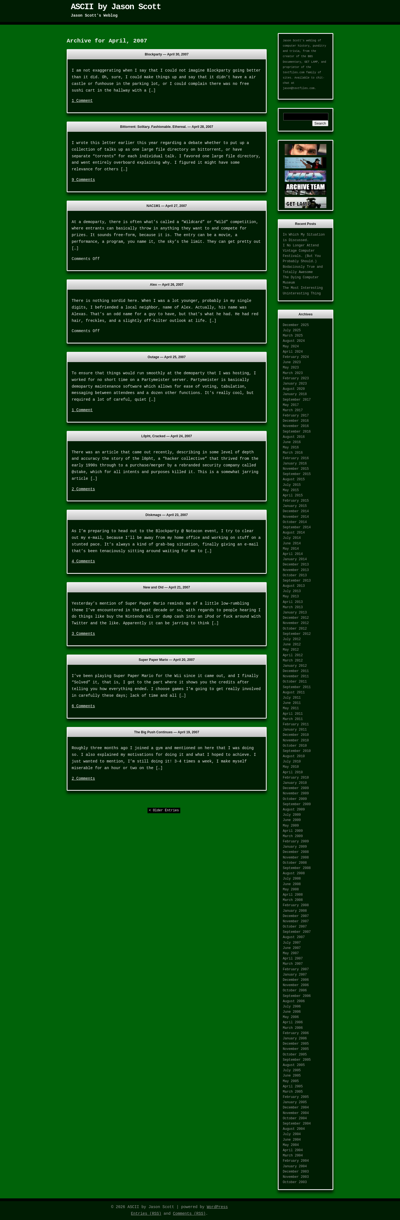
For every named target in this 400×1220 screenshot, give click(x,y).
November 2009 (296, 793)
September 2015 (297, 474)
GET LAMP (311, 62)
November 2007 (296, 921)
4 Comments (83, 561)
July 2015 (292, 485)
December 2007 (296, 916)
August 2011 (294, 692)
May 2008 (291, 889)
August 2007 (294, 937)
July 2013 (292, 591)
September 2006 (297, 996)
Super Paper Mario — (167, 660)
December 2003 (296, 1172)
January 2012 (295, 666)
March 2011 (293, 719)
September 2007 (297, 932)
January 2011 (295, 730)
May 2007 (291, 953)
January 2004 (295, 1166)
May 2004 (291, 1145)
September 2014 (297, 527)
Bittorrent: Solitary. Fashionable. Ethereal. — (166, 127)
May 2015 (291, 490)
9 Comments (83, 180)
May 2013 (291, 596)
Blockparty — (167, 54)
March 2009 (293, 836)
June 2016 (292, 442)
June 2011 (292, 703)
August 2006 (294, 1001)
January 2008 (295, 911)
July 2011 (292, 698)
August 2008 (294, 873)
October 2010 (295, 746)
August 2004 (294, 1129)
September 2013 (297, 581)
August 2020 (294, 389)
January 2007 (295, 975)
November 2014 (296, 517)
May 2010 (291, 767)
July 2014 (292, 538)
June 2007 (292, 948)
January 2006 (295, 1038)
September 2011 (297, 687)
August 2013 (294, 586)
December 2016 (296, 421)
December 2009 (296, 788)
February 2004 (296, 1161)
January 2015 (295, 506)
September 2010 (297, 751)
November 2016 (296, 426)
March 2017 (293, 410)
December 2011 (296, 671)
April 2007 (293, 959)
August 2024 (294, 341)
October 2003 (295, 1182)
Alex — (167, 285)
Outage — (167, 357)
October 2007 (295, 927)
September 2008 (297, 868)
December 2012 (296, 618)
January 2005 (295, 1102)
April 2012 (293, 655)
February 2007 (296, 969)
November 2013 (296, 570)
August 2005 (294, 1065)
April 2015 (293, 495)
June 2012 (292, 644)
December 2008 (296, 852)
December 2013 (296, 565)
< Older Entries (164, 810)
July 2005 (292, 1070)
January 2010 (295, 783)
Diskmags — (167, 515)
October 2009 (295, 799)
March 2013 (293, 607)
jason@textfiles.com (298, 88)
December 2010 (296, 735)
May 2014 (291, 549)
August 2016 (294, 437)
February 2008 (296, 905)
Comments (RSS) (189, 1213)
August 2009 (294, 810)
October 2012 (295, 629)
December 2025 (296, 325)
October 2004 (295, 1118)
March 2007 (293, 964)
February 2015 (296, 501)
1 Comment (82, 100)
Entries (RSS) (146, 1213)
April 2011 (293, 714)
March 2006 (293, 1028)
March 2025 (293, 336)
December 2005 (296, 1044)
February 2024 (296, 357)
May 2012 (291, 650)
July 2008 (292, 879)
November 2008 (296, 858)
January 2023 (295, 384)
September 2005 (297, 1060)
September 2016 (297, 432)
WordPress (217, 1207)
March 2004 (293, 1156)
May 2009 (291, 826)
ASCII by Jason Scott (116, 7)
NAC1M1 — (167, 206)
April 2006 (293, 1022)
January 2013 (295, 613)
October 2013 (295, 575)
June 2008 (292, 884)
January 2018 (295, 394)
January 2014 (295, 559)
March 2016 (293, 453)
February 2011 (296, 724)
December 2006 (296, 980)
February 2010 (296, 778)
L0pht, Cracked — (166, 436)
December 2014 (296, 511)
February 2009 (296, 841)
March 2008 (293, 900)
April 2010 (293, 772)
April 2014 (293, 554)
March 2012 (293, 661)
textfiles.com (293, 72)
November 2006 (296, 985)
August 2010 (294, 756)
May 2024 (291, 346)
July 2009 (292, 815)
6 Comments (83, 706)
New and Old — (166, 587)
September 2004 (297, 1124)
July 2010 (292, 762)
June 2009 (292, 820)
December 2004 (296, 1108)
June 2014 (292, 543)
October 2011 (295, 682)
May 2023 (291, 368)
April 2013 (293, 602)
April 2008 (293, 895)
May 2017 (291, 405)
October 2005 (295, 1055)
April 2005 (293, 1086)
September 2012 (297, 634)
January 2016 (295, 464)
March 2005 (293, 1092)
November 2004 (296, 1113)
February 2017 (296, 416)
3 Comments (83, 634)
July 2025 (292, 330)
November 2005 (296, 1049)
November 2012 (296, 623)
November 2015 (296, 469)
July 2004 (292, 1134)
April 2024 (293, 352)
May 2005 (291, 1081)
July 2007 (292, 943)
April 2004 (293, 1150)
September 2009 (297, 804)
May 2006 (291, 1017)
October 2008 (295, 863)
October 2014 (295, 522)
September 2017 (297, 400)
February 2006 (296, 1033)
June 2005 (292, 1076)
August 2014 (294, 533)
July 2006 (292, 1007)
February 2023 (296, 378)
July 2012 (292, 639)
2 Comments (83, 489)
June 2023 (292, 362)
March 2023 (293, 373)
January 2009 (295, 847)
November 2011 (296, 676)
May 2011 (291, 708)
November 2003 (296, 1177)
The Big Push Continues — (166, 732)
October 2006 (295, 990)
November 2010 (296, 740)
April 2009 (293, 831)
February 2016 (296, 458)
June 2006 (292, 1012)
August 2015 (294, 479)
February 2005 (296, 1097)
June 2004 (292, 1140)
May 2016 (291, 447)
